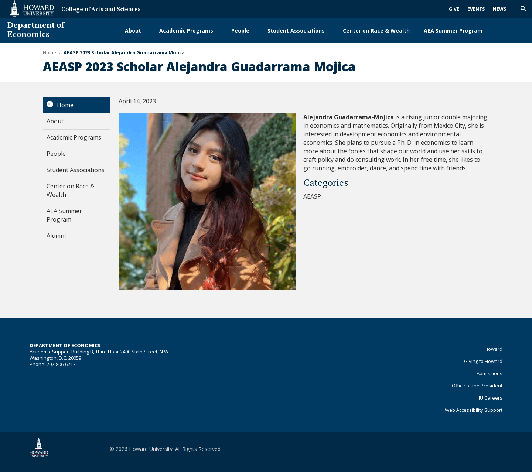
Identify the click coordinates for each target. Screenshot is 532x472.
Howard (493, 349)
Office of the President (477, 385)
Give (454, 9)
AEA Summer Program (453, 30)
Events (476, 9)
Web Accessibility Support (473, 410)
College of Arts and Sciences (101, 10)
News (499, 9)
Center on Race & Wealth (376, 30)
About (133, 30)
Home (65, 105)
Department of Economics (35, 30)
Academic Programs (186, 30)
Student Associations (296, 30)
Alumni (134, 55)
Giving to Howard (483, 361)
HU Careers (489, 397)
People (240, 30)
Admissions (489, 373)
